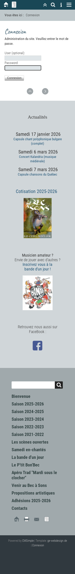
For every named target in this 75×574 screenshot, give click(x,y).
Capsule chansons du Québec (37, 174)
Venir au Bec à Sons (29, 485)
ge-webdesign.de (57, 541)
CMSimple (28, 541)
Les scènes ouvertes (30, 442)
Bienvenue (21, 396)
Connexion (38, 545)
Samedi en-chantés (29, 449)
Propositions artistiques (33, 493)
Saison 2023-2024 (28, 419)
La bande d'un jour (28, 457)
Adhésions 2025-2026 (31, 500)
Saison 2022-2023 (28, 426)
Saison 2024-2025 (28, 411)
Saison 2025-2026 (28, 403)
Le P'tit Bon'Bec (25, 464)
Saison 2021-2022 (28, 434)
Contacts (19, 508)
